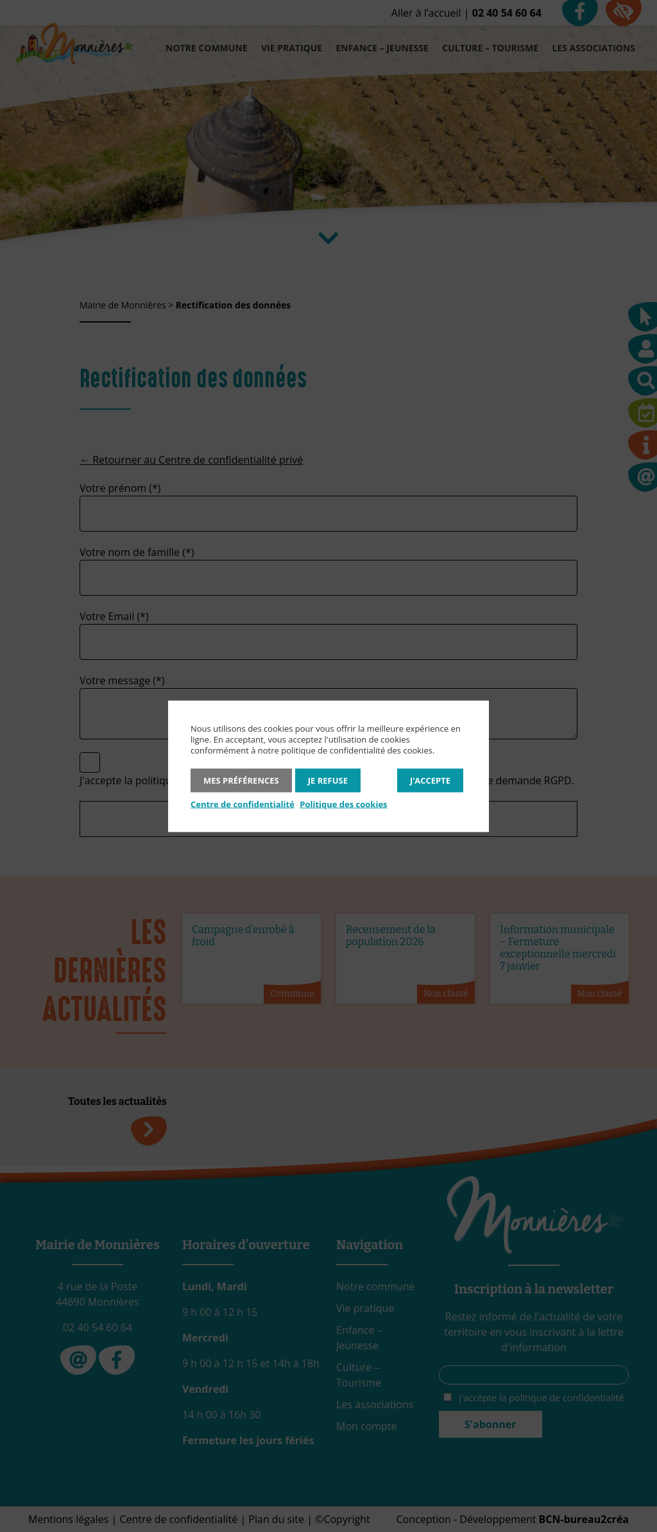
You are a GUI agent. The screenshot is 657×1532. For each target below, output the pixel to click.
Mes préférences (241, 780)
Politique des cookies (343, 803)
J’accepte (430, 780)
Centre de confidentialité (242, 803)
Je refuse (328, 780)
